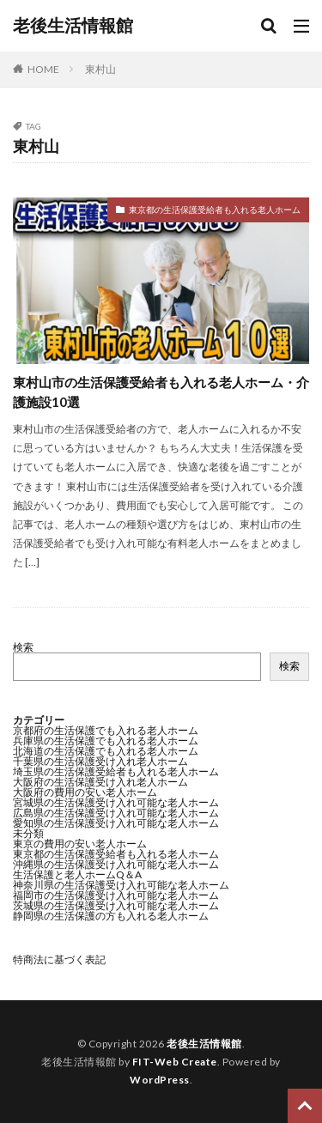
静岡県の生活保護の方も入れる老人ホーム (111, 915)
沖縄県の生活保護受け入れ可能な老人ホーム (116, 864)
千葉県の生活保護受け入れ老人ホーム (100, 761)
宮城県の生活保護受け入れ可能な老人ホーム (116, 802)
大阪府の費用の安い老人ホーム (85, 792)
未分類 (28, 833)
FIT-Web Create (174, 1061)
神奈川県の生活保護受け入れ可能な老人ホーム (121, 884)
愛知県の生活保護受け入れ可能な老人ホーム (116, 822)
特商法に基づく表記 (59, 960)
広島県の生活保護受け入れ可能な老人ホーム (116, 812)
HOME (43, 69)
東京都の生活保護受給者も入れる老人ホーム (215, 209)
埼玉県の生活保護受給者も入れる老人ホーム (116, 771)
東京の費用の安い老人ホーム (80, 843)
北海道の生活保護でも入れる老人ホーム (105, 750)
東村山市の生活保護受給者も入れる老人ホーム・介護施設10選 (161, 392)
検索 (23, 646)
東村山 (100, 69)
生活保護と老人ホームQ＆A (77, 874)
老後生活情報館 (73, 25)
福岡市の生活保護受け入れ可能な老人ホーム (116, 895)
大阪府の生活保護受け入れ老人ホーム (100, 781)
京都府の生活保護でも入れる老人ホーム (105, 730)
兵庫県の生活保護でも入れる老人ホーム (105, 740)
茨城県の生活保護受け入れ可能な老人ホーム (116, 905)
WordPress (160, 1079)
